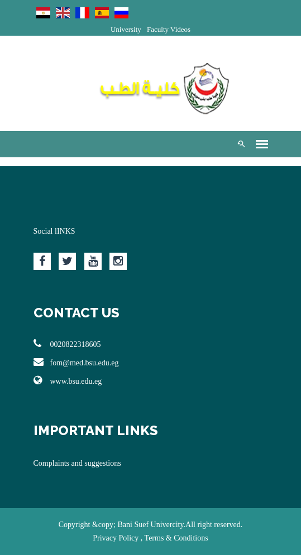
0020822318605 (67, 344)
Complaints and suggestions (77, 463)
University (126, 29)
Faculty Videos (168, 29)
